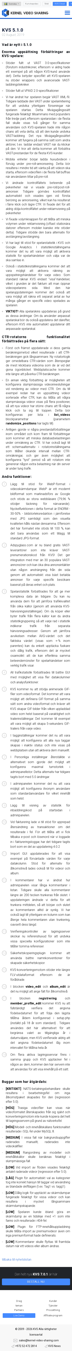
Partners (19, 1310)
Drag (19, 1301)
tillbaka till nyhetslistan (16, 1259)
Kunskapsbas (31, 4)
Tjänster (53, 1305)
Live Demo (18, 1315)
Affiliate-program (53, 1315)
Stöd (47, 4)
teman (19, 1305)
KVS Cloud (60, 4)
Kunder (53, 1301)
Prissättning (53, 1310)
